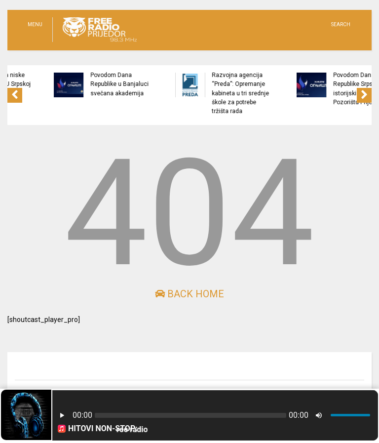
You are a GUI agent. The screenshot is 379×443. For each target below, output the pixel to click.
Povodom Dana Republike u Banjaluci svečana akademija (138, 84)
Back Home (189, 294)
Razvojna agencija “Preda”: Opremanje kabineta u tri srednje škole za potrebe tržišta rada (258, 93)
